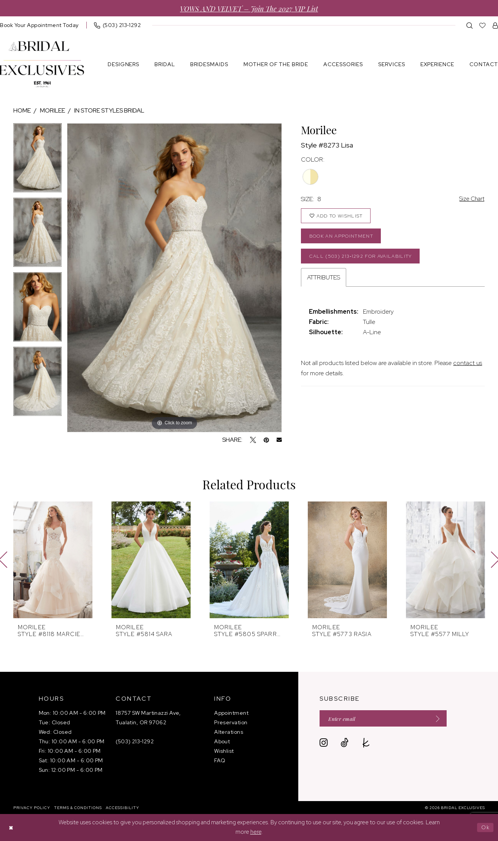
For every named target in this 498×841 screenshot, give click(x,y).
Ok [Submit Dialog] (485, 827)
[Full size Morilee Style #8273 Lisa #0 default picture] (174, 278)
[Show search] (469, 25)
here (255, 832)
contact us (467, 366)
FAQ (219, 760)
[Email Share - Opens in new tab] (279, 440)
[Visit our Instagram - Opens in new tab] (324, 743)
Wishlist (224, 750)
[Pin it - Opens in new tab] (266, 440)
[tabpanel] (37, 160)
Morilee (52, 110)
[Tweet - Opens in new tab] (253, 440)
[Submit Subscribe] (441, 718)
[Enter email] (386, 718)
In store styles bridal (109, 110)
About (222, 741)
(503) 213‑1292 (135, 741)
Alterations (228, 731)
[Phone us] (117, 25)
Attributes (323, 281)
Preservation (230, 722)
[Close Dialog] (11, 827)
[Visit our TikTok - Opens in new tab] (344, 743)
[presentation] (52, 559)
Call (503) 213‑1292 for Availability (364, 258)
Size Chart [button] (470, 199)
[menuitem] (117, 25)
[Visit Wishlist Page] (482, 25)
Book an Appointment (343, 238)
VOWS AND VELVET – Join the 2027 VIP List (249, 8)
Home (22, 110)
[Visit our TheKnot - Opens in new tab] (366, 743)
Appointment (231, 712)
